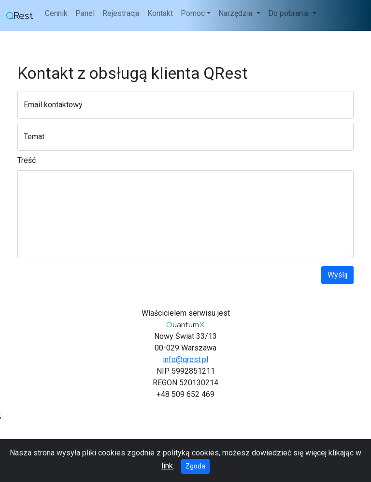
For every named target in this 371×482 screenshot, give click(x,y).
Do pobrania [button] (289, 13)
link (167, 465)
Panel (85, 13)
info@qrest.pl (185, 359)
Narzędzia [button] (236, 13)
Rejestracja (121, 13)
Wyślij (337, 274)
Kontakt (160, 13)
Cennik (56, 13)
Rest (19, 15)
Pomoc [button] (193, 13)
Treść (26, 160)
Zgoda (195, 466)
